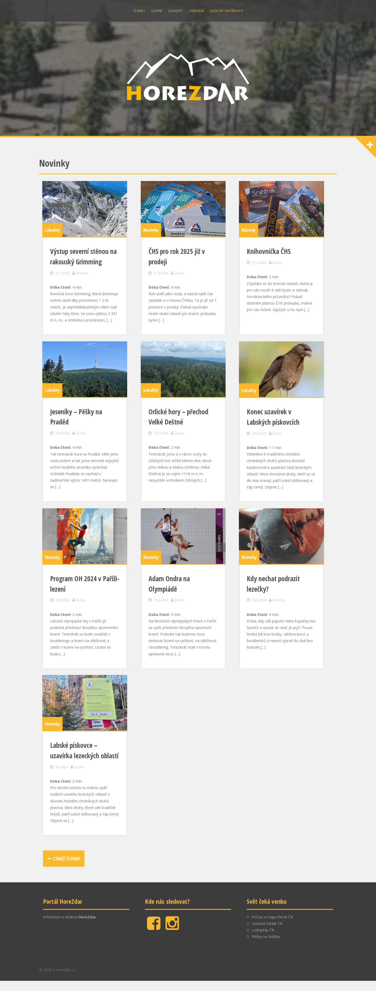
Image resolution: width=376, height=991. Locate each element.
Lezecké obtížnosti (226, 10)
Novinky (151, 235)
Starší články (66, 869)
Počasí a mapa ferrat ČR (272, 927)
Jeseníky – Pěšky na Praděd (87, 422)
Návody (250, 235)
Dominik (83, 278)
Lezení (156, 10)
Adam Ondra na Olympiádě (185, 595)
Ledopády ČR (263, 940)
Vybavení (196, 10)
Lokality (175, 10)
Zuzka (180, 278)
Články (139, 10)
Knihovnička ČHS (270, 256)
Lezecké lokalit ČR (267, 933)
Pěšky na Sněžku (266, 947)
